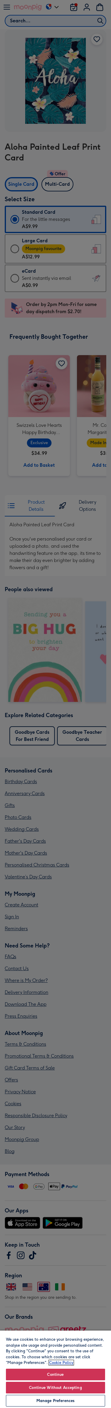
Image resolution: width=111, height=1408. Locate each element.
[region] (55, 1369)
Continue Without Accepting (55, 1387)
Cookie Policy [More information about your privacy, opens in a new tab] (61, 1362)
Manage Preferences (55, 1400)
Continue (55, 1374)
